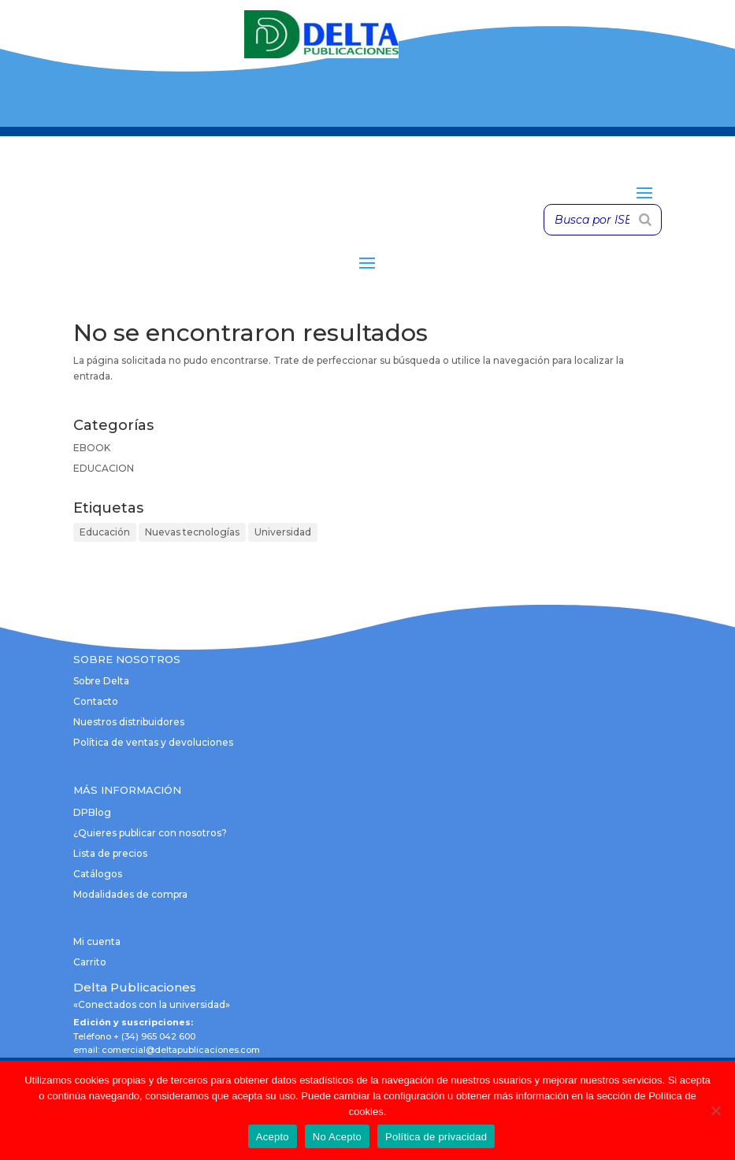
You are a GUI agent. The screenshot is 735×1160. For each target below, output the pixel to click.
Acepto (272, 1137)
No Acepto (337, 1137)
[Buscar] (645, 220)
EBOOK (91, 448)
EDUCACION (103, 468)
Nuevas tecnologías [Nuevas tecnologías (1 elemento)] (192, 532)
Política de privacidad (436, 1137)
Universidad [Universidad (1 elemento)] (282, 532)
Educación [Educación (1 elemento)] (105, 532)
